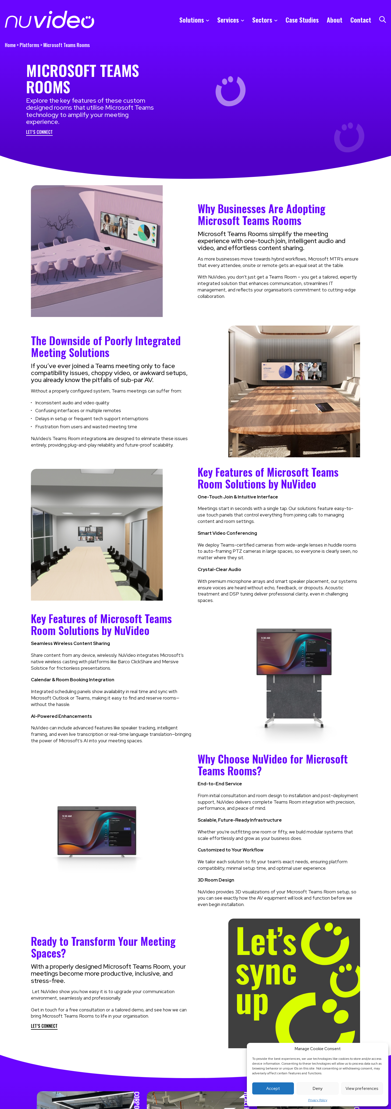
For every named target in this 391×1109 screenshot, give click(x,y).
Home (10, 44)
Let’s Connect (39, 132)
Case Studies (302, 19)
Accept (273, 1088)
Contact (360, 19)
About (334, 19)
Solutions (191, 19)
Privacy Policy (317, 1100)
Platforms (29, 44)
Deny (317, 1088)
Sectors (262, 19)
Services (228, 19)
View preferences (362, 1088)
